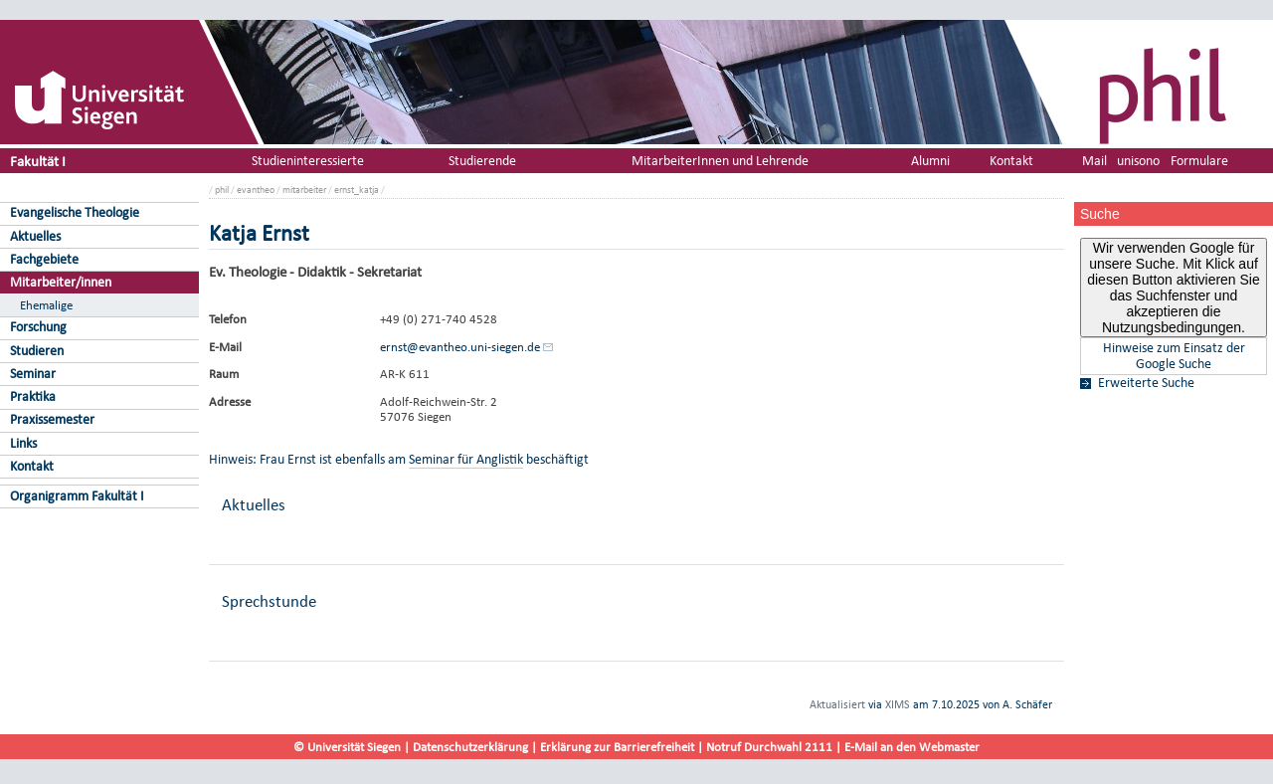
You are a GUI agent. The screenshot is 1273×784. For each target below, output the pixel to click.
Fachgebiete (44, 259)
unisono (1138, 160)
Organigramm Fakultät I (77, 496)
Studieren (37, 350)
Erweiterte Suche (1146, 383)
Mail (1094, 160)
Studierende (482, 160)
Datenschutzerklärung (470, 746)
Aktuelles (35, 236)
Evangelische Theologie (74, 212)
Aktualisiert (837, 704)
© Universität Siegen (347, 746)
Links (23, 443)
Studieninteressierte (308, 160)
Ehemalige (46, 304)
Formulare (1199, 160)
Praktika (33, 396)
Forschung (38, 326)
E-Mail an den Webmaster (912, 746)
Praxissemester (52, 419)
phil (222, 189)
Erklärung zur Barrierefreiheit (617, 746)
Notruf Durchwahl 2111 (769, 746)
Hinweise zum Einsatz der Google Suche (1174, 356)
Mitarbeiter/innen (60, 282)
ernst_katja (356, 189)
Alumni (930, 160)
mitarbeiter (304, 189)
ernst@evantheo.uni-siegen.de (460, 346)
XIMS (897, 704)
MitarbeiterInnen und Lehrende (720, 160)
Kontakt (32, 466)
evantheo (255, 189)
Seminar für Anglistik (466, 459)
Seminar (33, 373)
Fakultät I (38, 160)
